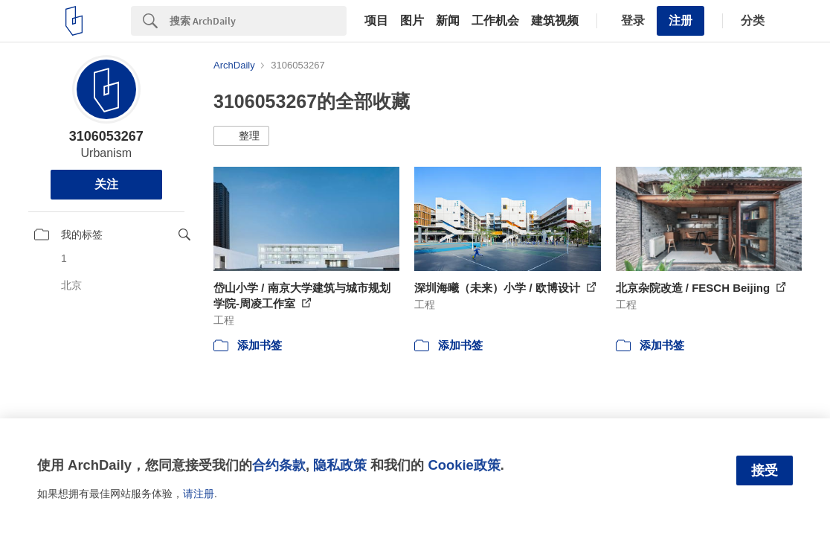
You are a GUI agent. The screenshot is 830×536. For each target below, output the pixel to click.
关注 (106, 184)
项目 (376, 21)
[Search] (258, 21)
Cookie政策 (464, 465)
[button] (241, 136)
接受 (764, 470)
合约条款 (279, 465)
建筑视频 (555, 21)
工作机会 (495, 21)
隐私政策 (340, 465)
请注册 (198, 494)
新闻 (448, 21)
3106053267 (106, 136)
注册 (680, 20)
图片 (412, 21)
